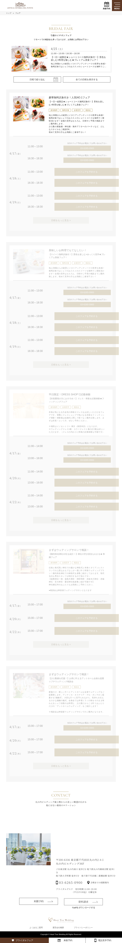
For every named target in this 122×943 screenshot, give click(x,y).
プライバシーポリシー (83, 928)
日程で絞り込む (37, 79)
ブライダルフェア (24, 940)
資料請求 (83, 910)
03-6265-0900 (87, 148)
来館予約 (106, 5)
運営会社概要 (58, 928)
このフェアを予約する (87, 172)
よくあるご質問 (36, 928)
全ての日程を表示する (87, 79)
